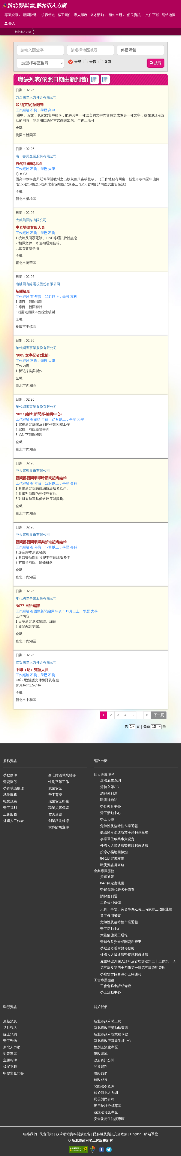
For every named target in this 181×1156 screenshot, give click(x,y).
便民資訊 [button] (135, 15)
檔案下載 (10, 1066)
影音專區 (10, 1054)
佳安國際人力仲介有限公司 (36, 662)
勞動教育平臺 (110, 806)
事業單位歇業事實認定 (117, 839)
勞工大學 (107, 819)
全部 (77, 62)
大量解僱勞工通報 (114, 935)
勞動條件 (10, 775)
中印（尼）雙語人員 (32, 670)
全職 (92, 62)
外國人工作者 (13, 821)
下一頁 (159, 715)
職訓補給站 (108, 800)
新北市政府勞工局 (107, 1021)
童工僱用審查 (110, 915)
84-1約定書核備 (112, 858)
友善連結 (55, 814)
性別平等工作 (58, 782)
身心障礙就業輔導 (62, 775)
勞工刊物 (10, 1041)
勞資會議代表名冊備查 (117, 889)
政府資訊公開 (104, 1060)
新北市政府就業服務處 (111, 1034)
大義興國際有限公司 (31, 220)
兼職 (108, 62)
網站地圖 (168, 15)
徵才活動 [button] (98, 15)
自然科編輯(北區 (29, 164)
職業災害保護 (58, 808)
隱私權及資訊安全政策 (110, 1134)
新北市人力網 (23, 31)
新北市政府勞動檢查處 (111, 1027)
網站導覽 (151, 1134)
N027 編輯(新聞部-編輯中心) (39, 414)
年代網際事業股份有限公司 (36, 348)
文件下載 (152, 15)
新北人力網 (11, 1047)
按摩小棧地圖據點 (114, 852)
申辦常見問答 (13, 1073)
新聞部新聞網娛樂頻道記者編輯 (41, 542)
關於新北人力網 (106, 1093)
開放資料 (101, 1066)
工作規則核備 (110, 902)
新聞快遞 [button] (31, 15)
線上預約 (10, 1034)
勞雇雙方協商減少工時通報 (120, 974)
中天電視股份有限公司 (33, 470)
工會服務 (10, 814)
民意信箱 (47, 1134)
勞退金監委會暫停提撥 (117, 948)
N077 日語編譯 (28, 606)
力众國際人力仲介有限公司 (36, 97)
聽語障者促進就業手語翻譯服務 (124, 832)
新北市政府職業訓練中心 (113, 1041)
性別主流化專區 (106, 1047)
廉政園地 (101, 1054)
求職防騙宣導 (58, 827)
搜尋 (156, 63)
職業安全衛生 (58, 801)
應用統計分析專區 (107, 1106)
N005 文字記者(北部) (33, 355)
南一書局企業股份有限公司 (36, 156)
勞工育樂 (55, 795)
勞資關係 (10, 782)
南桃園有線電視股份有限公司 (38, 284)
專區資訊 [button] (12, 15)
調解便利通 (108, 793)
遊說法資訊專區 (106, 1112)
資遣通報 (107, 877)
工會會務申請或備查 (115, 986)
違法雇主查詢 (110, 780)
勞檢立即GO (109, 787)
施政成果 (101, 1079)
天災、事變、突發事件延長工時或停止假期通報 (136, 909)
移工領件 (64, 15)
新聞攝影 (23, 291)
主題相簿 (10, 1060)
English (136, 1134)
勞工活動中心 (110, 813)
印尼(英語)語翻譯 (29, 105)
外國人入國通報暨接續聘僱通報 (124, 845)
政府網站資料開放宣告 (73, 1134)
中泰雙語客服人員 (30, 227)
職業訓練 (10, 801)
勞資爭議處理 (13, 788)
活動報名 (10, 1027)
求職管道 (48, 15)
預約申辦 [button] (116, 15)
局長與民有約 (104, 1099)
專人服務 (81, 15)
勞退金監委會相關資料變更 (120, 942)
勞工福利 (10, 808)
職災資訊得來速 (112, 865)
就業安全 (55, 788)
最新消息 (10, 1021)
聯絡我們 (101, 1073)
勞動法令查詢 (104, 1086)
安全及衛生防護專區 (109, 1119)
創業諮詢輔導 (58, 821)
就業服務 (10, 795)
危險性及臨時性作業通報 (119, 826)
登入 (9, 23)
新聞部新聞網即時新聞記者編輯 (41, 478)
